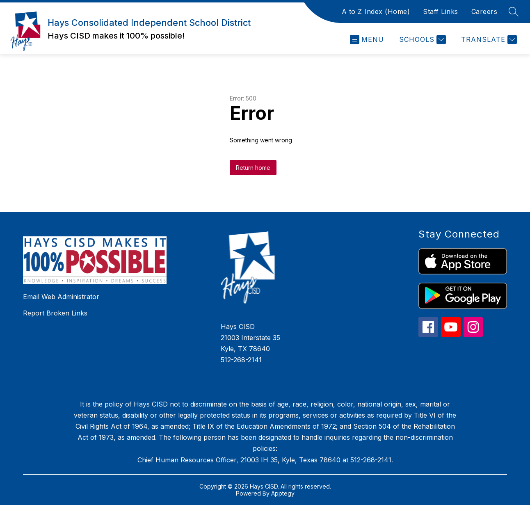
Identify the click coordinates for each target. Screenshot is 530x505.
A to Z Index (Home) (376, 11)
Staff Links (440, 11)
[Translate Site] (488, 39)
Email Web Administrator (61, 296)
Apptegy (283, 493)
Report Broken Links (55, 313)
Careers (484, 11)
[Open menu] (367, 39)
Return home (253, 167)
